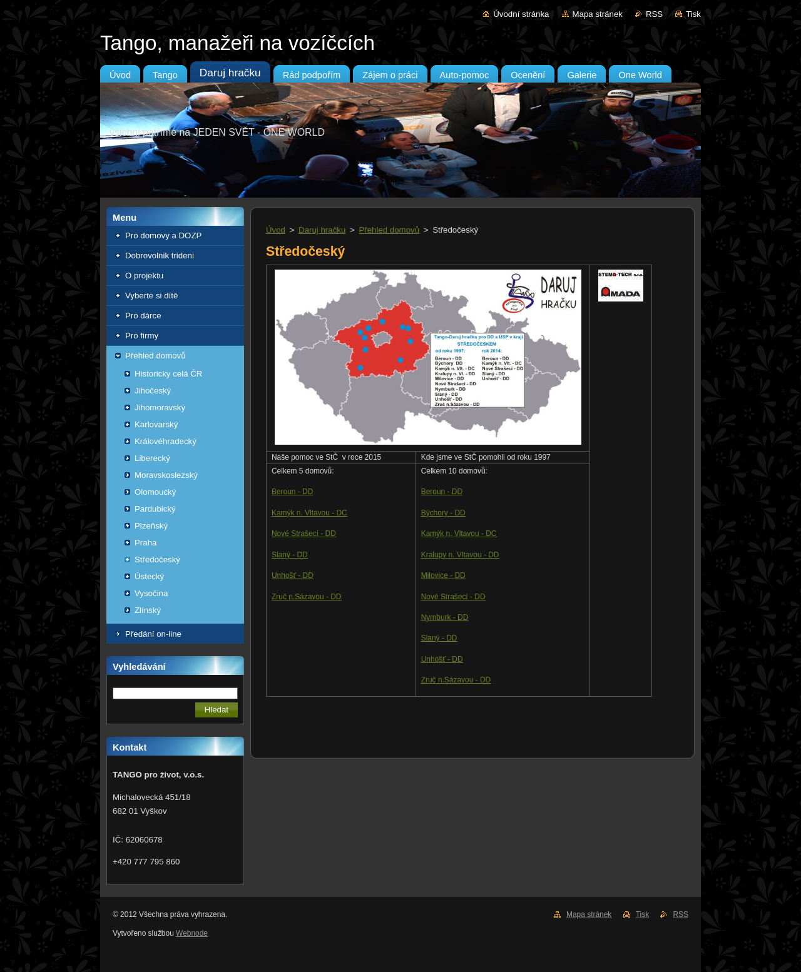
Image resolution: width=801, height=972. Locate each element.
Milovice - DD (443, 575)
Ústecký (149, 576)
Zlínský (148, 610)
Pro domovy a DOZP (163, 235)
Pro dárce (143, 315)
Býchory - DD (443, 513)
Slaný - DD (290, 554)
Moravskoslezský (166, 475)
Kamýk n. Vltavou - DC (309, 513)
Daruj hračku (321, 230)
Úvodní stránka (521, 14)
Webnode (192, 933)
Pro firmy (141, 335)
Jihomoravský (160, 407)
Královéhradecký (165, 441)
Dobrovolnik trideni (159, 255)
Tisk (693, 14)
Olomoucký (155, 492)
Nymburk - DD (445, 617)
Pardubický (155, 509)
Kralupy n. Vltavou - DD (460, 554)
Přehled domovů (155, 355)
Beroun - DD (292, 491)
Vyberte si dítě (151, 295)
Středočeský (157, 559)
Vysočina (151, 593)
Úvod (275, 230)
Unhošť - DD (293, 575)
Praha (145, 542)
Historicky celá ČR (168, 373)
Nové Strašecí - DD (304, 533)
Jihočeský (153, 390)
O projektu (144, 275)
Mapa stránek (598, 14)
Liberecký (152, 458)
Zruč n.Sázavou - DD (306, 596)
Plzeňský (151, 525)
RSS (654, 14)
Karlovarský (156, 424)
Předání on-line (153, 634)
